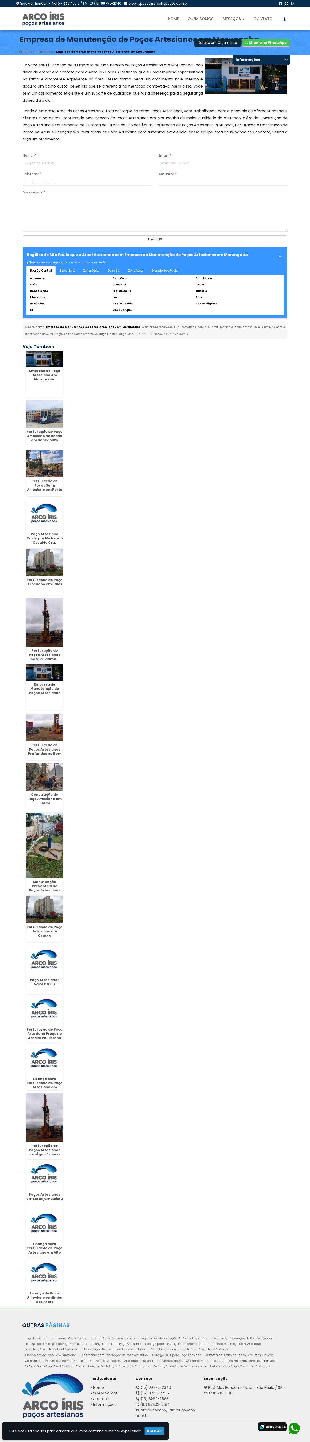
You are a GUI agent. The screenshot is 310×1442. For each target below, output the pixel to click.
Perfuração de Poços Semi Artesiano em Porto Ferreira (44, 487)
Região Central (41, 270)
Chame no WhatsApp (266, 42)
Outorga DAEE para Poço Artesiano (176, 1355)
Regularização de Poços (68, 1338)
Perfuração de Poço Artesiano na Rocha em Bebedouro (45, 436)
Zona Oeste (91, 270)
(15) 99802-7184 (155, 1404)
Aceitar (154, 1431)
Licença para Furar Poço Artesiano (116, 1344)
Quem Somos (201, 18)
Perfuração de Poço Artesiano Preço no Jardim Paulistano (45, 1033)
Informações (104, 1404)
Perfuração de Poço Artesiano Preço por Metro (245, 1361)
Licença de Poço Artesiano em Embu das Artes (44, 1297)
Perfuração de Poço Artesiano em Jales (45, 582)
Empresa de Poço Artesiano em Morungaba (44, 375)
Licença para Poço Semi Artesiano (236, 1344)
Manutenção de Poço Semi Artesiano (51, 1350)
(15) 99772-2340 (107, 3)
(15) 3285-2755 (155, 1393)
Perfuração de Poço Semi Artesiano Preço (54, 1367)
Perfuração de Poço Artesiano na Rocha (124, 1361)
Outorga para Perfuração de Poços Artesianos (58, 1361)
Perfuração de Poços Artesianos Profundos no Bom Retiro (44, 751)
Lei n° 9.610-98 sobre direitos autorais (163, 334)
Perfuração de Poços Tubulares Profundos (240, 1367)
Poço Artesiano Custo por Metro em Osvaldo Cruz (45, 538)
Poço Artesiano (35, 1338)
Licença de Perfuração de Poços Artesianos (56, 1344)
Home (173, 18)
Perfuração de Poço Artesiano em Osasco (45, 931)
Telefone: (32, 174)
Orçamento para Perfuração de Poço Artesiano (114, 1355)
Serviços (234, 18)
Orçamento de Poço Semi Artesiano (50, 1355)
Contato (263, 18)
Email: (165, 155)
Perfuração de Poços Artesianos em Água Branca (44, 1150)
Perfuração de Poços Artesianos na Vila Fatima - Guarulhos (44, 657)
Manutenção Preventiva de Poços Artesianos (114, 1350)
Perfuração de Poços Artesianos (113, 1338)
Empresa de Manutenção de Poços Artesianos (174, 1338)
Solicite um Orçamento (217, 42)
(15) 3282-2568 (155, 1399)
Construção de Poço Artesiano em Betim (45, 799)
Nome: (29, 155)
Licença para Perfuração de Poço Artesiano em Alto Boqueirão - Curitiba (45, 1252)
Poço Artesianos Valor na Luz (44, 982)
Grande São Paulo (164, 270)
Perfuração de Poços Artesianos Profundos (118, 1367)
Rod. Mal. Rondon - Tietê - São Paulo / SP (53, 3)
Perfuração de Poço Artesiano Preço (182, 1361)
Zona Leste (135, 270)
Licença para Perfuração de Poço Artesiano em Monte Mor (45, 1085)
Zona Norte (67, 270)
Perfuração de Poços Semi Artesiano (180, 1367)
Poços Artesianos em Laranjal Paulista (44, 1196)
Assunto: (167, 174)
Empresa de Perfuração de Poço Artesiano (241, 1338)
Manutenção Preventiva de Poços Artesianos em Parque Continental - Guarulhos (44, 892)
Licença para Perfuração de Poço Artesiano (176, 1344)
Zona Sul (113, 270)
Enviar (155, 239)
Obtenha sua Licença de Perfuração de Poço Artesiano (190, 1350)
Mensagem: (34, 192)
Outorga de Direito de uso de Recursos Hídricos (240, 1355)
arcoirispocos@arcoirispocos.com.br (158, 3)
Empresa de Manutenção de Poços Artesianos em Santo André (44, 690)
